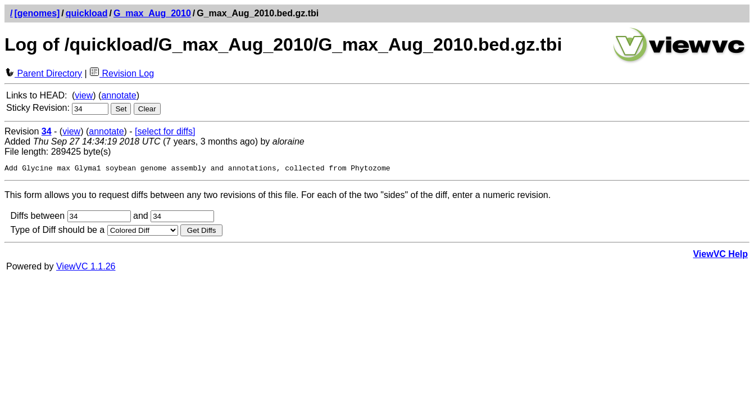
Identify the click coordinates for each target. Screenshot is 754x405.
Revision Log (121, 73)
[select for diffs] (165, 131)
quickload (87, 13)
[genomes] (37, 13)
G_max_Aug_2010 (152, 13)
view (84, 95)
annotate (118, 95)
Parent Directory (43, 73)
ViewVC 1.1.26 (86, 268)
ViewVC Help (720, 255)
